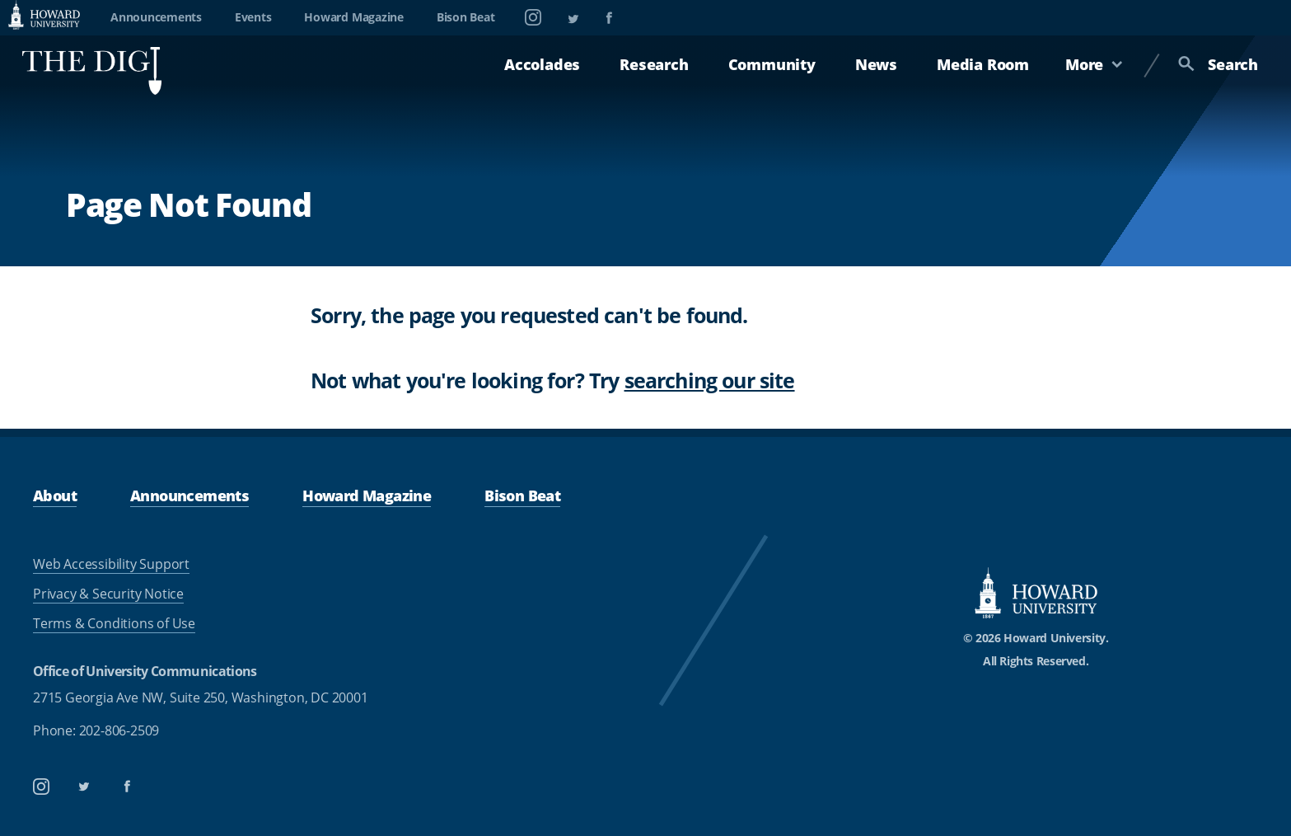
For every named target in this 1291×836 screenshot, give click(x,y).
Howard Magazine (353, 17)
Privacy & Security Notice (108, 594)
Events (253, 17)
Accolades (542, 64)
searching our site (709, 380)
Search (1218, 64)
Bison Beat (466, 17)
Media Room (983, 64)
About (55, 495)
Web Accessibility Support (111, 564)
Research (654, 64)
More (1094, 64)
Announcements (156, 17)
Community (772, 64)
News (876, 64)
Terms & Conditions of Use (114, 623)
